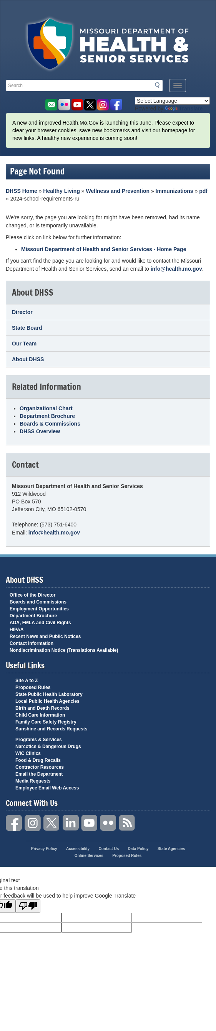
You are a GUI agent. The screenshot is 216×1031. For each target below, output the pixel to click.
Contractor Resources (39, 767)
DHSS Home (21, 191)
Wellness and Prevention (118, 191)
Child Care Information (40, 715)
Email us (51, 105)
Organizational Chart (46, 408)
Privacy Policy (44, 849)
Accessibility (78, 849)
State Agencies (171, 849)
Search (159, 85)
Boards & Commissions (50, 424)
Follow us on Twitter (90, 105)
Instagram (33, 823)
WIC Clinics (28, 753)
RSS (127, 823)
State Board (27, 328)
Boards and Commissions (38, 602)
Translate (184, 108)
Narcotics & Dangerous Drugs (48, 746)
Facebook (14, 823)
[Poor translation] (28, 906)
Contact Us (108, 849)
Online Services (89, 855)
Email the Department (39, 774)
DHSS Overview (40, 431)
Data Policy (138, 849)
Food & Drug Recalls (38, 760)
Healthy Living (61, 191)
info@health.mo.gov (176, 269)
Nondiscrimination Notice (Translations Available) (64, 650)
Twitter (51, 823)
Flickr (64, 105)
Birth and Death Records (42, 708)
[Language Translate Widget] (172, 101)
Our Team (24, 343)
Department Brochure (47, 416)
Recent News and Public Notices (45, 636)
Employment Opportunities (39, 609)
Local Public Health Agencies (47, 701)
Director (22, 312)
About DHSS (28, 359)
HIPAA (16, 629)
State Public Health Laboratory (49, 694)
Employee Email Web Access (47, 788)
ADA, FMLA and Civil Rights (40, 622)
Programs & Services (38, 739)
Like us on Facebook (116, 105)
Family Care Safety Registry (45, 722)
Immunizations (174, 191)
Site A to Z (26, 680)
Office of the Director (32, 595)
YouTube (89, 823)
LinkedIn (70, 823)
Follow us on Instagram (103, 105)
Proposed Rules (32, 687)
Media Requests (32, 781)
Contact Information (31, 643)
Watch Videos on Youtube (77, 105)
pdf (203, 191)
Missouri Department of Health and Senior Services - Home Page (103, 249)
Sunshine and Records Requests (51, 729)
